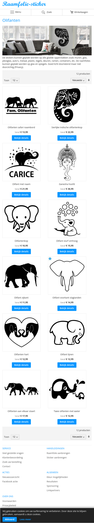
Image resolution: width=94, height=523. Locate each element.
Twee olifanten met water (67, 411)
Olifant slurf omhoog (67, 240)
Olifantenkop (21, 240)
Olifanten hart (21, 354)
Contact (6, 466)
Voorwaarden (9, 501)
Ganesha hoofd (67, 184)
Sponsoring (52, 485)
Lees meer (25, 519)
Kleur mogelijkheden (57, 477)
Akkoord (9, 519)
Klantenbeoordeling (12, 457)
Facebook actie (10, 481)
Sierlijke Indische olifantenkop (66, 127)
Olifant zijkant (21, 297)
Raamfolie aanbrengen (58, 453)
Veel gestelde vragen (13, 453)
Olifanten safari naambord (21, 127)
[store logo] (47, 5)
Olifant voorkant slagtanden (67, 297)
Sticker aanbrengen (57, 457)
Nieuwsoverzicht (10, 477)
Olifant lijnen (66, 354)
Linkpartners (53, 490)
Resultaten (52, 481)
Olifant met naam (21, 184)
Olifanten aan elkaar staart (21, 411)
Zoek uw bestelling (12, 461)
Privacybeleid (9, 505)
